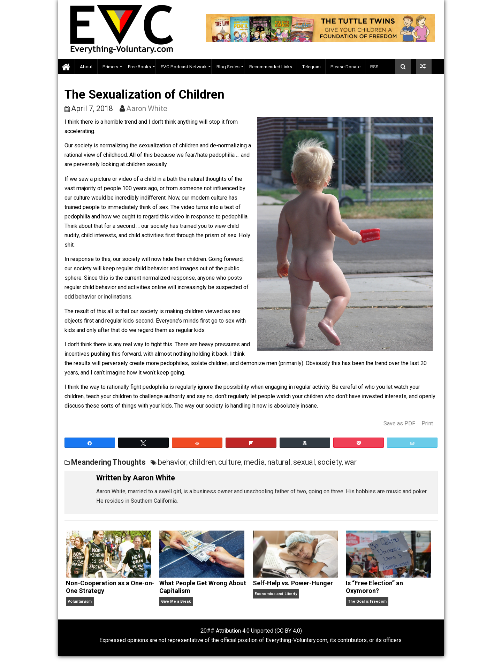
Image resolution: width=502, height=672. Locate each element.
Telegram (311, 66)
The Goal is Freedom (367, 601)
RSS (374, 66)
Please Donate (345, 66)
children (202, 462)
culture (229, 462)
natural (279, 462)
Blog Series (227, 66)
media (254, 462)
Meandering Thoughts (108, 462)
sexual (304, 462)
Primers (110, 66)
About (86, 66)
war (350, 462)
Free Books (139, 66)
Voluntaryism (80, 601)
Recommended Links (270, 66)
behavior (172, 462)
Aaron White (146, 108)
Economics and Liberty (275, 594)
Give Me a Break (176, 601)
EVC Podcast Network (184, 66)
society (330, 462)
